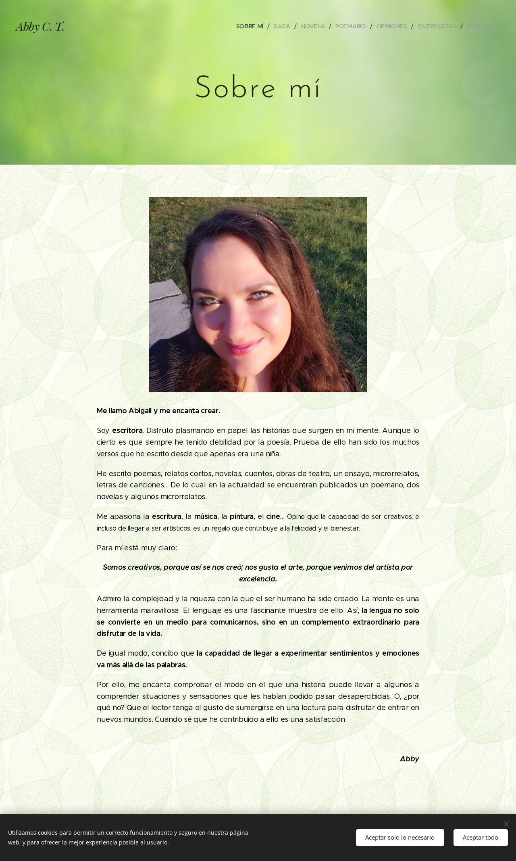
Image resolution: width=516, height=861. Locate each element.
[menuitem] (252, 26)
